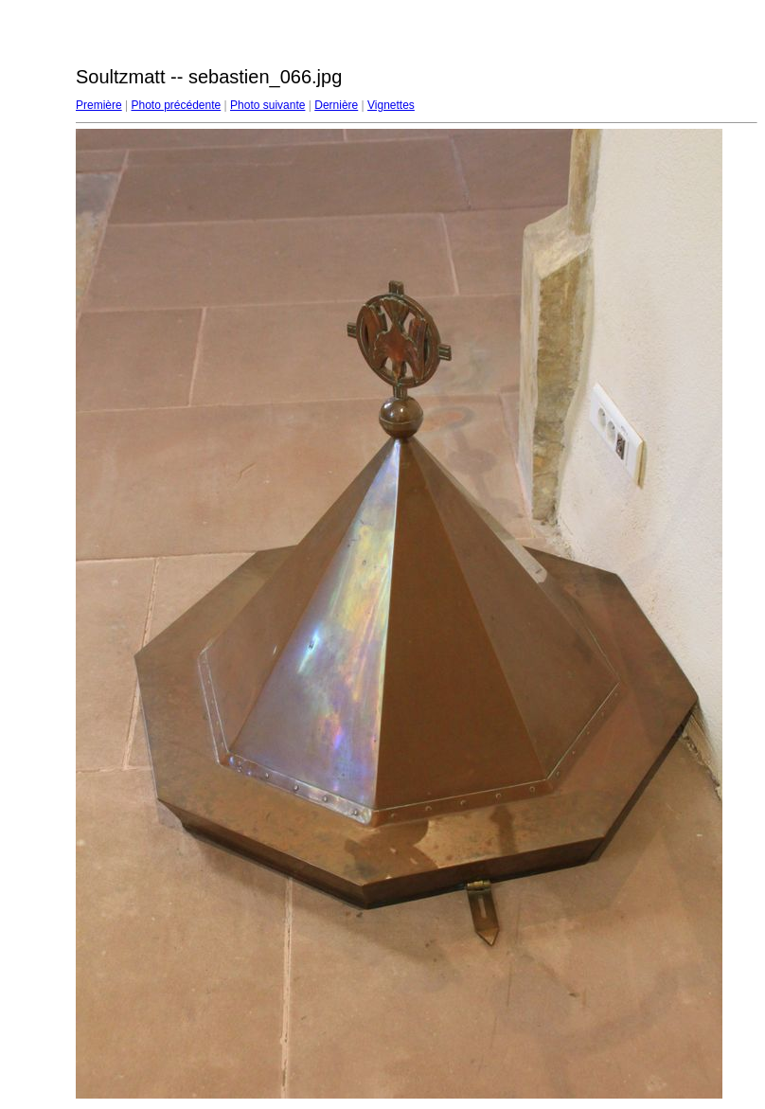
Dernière (336, 105)
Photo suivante (267, 105)
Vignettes (391, 105)
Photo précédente (176, 105)
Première (99, 105)
